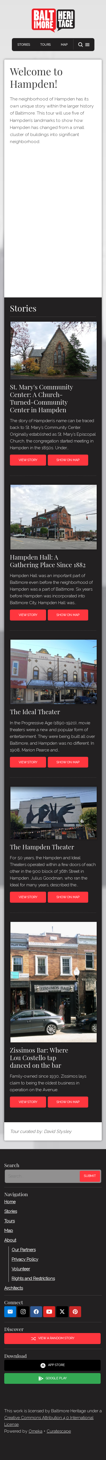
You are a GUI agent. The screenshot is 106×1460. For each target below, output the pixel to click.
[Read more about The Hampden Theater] (53, 814)
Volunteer (21, 1269)
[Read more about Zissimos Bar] (53, 983)
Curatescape (59, 1431)
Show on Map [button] (68, 460)
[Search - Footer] (43, 1176)
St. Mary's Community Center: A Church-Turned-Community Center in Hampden (41, 398)
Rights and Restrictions (33, 1278)
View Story (28, 460)
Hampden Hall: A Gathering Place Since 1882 (48, 561)
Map (64, 45)
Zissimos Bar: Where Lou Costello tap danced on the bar (39, 1057)
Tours (45, 45)
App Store (52, 1365)
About (10, 1240)
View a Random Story (53, 1338)
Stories (24, 45)
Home (10, 1201)
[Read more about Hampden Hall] (53, 518)
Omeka (35, 1431)
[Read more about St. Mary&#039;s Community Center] (53, 351)
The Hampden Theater (42, 847)
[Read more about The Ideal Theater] (53, 673)
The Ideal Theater (35, 712)
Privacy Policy (25, 1259)
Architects (13, 1288)
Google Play (52, 1379)
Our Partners (24, 1249)
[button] (84, 44)
